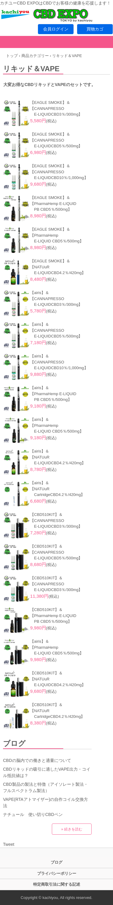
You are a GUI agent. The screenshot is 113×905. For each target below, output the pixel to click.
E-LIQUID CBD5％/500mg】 (58, 241)
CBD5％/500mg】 (66, 146)
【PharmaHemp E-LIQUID (53, 203)
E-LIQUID (40, 114)
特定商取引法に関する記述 (56, 884)
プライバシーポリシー (56, 873)
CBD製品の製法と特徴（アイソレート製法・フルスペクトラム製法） (45, 787)
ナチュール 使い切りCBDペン (33, 814)
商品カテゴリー (35, 55)
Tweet (8, 844)
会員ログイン (55, 29)
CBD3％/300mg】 (66, 114)
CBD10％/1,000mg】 (69, 177)
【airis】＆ (39, 292)
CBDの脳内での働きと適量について (37, 760)
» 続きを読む (71, 829)
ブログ (14, 743)
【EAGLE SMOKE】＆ (50, 102)
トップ (12, 55)
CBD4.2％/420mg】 (68, 272)
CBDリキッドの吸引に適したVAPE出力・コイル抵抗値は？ (46, 772)
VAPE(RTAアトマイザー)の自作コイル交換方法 (45, 802)
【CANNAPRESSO (47, 108)
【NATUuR (39, 267)
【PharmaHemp (44, 235)
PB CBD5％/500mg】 (53, 209)
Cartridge (40, 494)
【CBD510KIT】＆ (46, 514)
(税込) (43, 121)
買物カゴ (94, 29)
